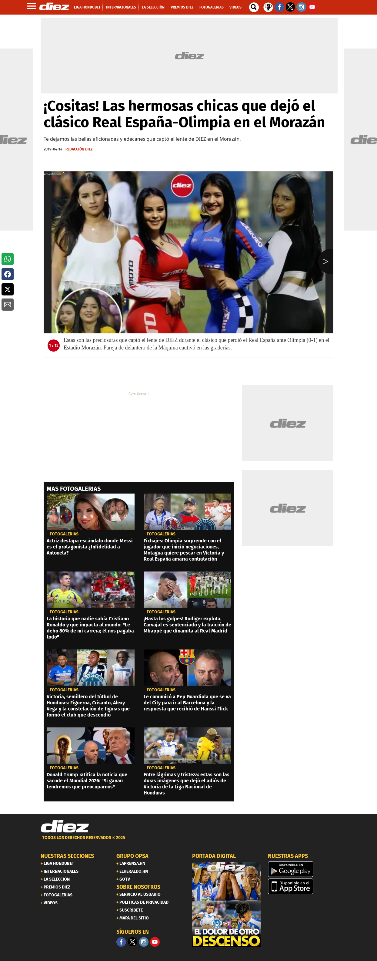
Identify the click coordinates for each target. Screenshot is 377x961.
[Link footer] (65, 826)
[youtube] (155, 942)
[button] (8, 259)
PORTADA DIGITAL (214, 856)
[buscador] (254, 7)
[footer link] (188, 841)
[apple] (302, 886)
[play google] (302, 869)
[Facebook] (121, 942)
